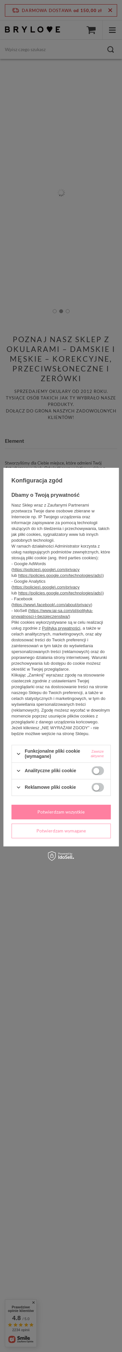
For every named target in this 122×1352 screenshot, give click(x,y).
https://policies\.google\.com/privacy (46, 569)
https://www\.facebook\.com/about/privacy (52, 604)
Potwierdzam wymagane (61, 830)
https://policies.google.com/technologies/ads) (60, 575)
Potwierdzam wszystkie (61, 812)
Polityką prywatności (61, 628)
